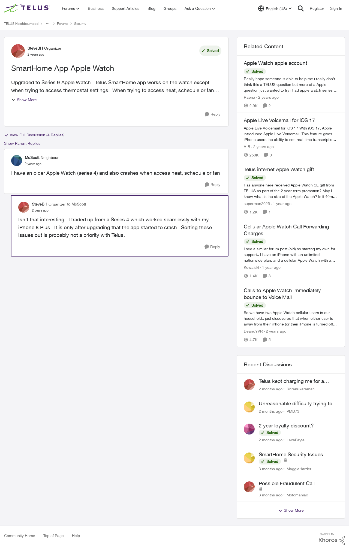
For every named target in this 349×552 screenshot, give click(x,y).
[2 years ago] (267, 97)
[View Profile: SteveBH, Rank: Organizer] (18, 51)
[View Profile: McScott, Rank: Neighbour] (16, 160)
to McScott (76, 204)
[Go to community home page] (27, 8)
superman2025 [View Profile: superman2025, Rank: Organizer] (257, 203)
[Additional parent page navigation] (47, 24)
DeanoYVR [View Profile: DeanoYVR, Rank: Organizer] (253, 331)
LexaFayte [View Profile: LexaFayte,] (296, 440)
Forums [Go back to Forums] (62, 24)
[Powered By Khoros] (332, 539)
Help (76, 535)
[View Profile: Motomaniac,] (249, 486)
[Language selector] (275, 8)
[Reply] (212, 114)
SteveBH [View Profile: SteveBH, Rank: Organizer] (35, 48)
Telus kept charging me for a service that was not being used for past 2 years (295, 381)
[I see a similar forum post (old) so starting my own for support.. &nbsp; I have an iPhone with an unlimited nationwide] (291, 254)
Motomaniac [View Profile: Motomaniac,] (297, 494)
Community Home (19, 535)
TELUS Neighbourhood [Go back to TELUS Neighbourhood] (21, 24)
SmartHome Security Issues (291, 454)
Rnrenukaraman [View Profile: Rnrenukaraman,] (301, 389)
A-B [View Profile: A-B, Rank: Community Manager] (247, 146)
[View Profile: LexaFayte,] (249, 429)
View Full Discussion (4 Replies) (34, 134)
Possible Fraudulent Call (287, 483)
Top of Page (53, 535)
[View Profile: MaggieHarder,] (249, 458)
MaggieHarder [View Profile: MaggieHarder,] (299, 468)
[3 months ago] (270, 469)
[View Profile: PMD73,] (249, 407)
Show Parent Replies (22, 143)
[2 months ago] (270, 389)
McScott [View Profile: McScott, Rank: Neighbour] (32, 157)
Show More (24, 99)
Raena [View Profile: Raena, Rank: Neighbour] (249, 97)
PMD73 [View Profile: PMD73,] (293, 411)
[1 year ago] (281, 203)
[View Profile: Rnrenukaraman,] (249, 384)
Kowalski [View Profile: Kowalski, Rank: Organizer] (251, 267)
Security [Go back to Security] (80, 24)
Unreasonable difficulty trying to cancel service (295, 403)
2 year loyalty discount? (286, 426)
